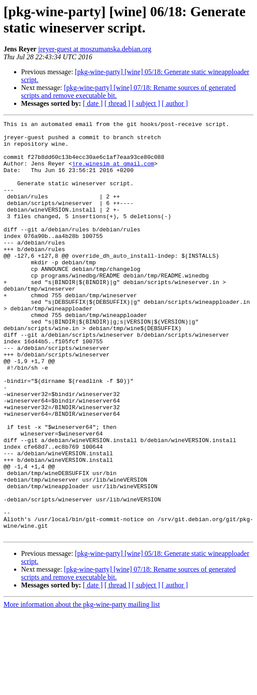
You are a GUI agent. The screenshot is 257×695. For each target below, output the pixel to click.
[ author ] (175, 103)
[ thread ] (117, 103)
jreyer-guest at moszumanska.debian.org (94, 49)
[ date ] (93, 103)
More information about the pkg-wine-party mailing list (82, 687)
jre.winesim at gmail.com (113, 172)
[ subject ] (146, 103)
